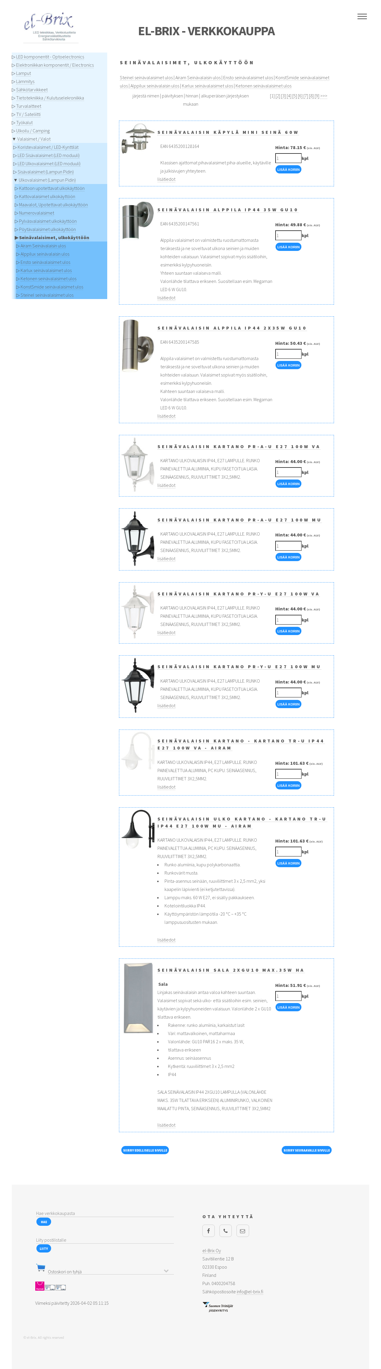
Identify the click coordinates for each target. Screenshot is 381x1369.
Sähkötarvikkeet (32, 89)
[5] (294, 96)
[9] (317, 96)
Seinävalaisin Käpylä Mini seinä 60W (228, 132)
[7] (305, 96)
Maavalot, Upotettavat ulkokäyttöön (53, 204)
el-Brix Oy (211, 1250)
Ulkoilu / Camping (33, 131)
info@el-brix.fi (250, 1291)
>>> (323, 96)
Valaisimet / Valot (34, 139)
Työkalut (24, 122)
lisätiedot (166, 179)
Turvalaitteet (28, 106)
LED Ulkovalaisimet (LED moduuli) (49, 163)
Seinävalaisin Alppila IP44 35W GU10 (227, 209)
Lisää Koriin (288, 169)
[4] (289, 96)
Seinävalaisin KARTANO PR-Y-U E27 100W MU (239, 666)
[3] (283, 96)
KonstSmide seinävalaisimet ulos (52, 287)
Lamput (23, 73)
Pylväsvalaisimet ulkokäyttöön (48, 221)
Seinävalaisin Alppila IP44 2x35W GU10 (232, 328)
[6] (300, 96)
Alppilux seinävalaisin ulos (45, 254)
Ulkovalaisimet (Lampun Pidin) (47, 180)
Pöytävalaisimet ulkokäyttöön (47, 229)
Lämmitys (25, 81)
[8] (311, 96)
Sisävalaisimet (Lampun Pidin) (46, 172)
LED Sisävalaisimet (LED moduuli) (49, 155)
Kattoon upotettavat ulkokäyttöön (52, 188)
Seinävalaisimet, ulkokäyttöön (54, 237)
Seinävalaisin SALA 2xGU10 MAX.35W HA (231, 970)
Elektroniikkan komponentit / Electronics (55, 65)
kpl (305, 158)
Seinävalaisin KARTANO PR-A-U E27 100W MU (239, 520)
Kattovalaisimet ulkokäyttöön (47, 196)
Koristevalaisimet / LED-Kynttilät (48, 147)
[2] (278, 96)
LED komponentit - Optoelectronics (50, 57)
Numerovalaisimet (36, 213)
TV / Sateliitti (28, 114)
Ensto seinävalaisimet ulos (45, 262)
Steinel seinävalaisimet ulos (47, 295)
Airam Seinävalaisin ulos (43, 246)
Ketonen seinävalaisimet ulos (48, 278)
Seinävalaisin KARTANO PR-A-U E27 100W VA (238, 446)
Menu (362, 16)
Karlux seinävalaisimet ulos (46, 270)
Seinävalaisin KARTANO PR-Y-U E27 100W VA (238, 594)
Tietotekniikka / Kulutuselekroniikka (50, 98)
